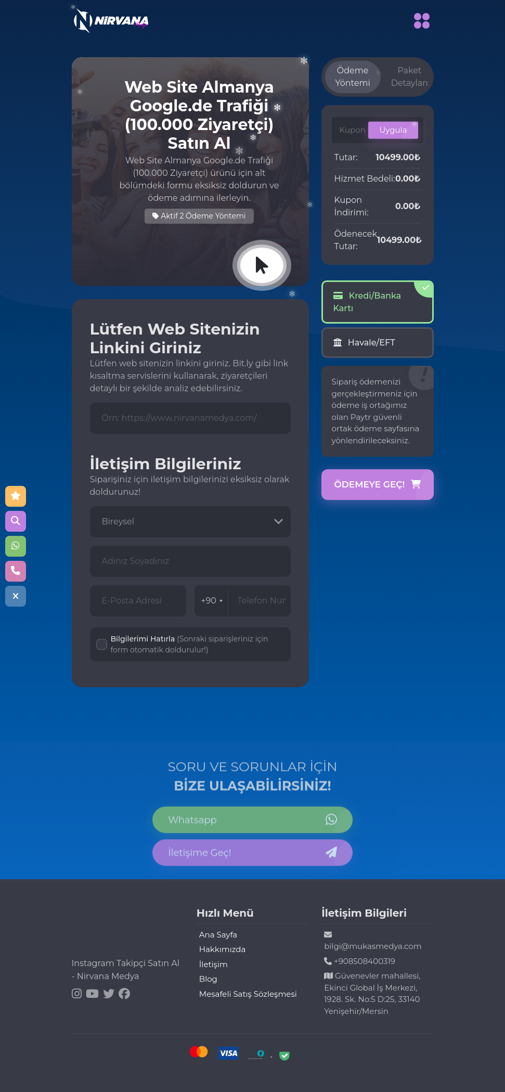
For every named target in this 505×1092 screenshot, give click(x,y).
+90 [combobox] (212, 601)
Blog (208, 979)
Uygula (393, 130)
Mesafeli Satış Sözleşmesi (248, 994)
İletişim (213, 964)
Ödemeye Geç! (377, 485)
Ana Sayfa (218, 935)
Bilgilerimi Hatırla (189, 644)
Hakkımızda (222, 949)
